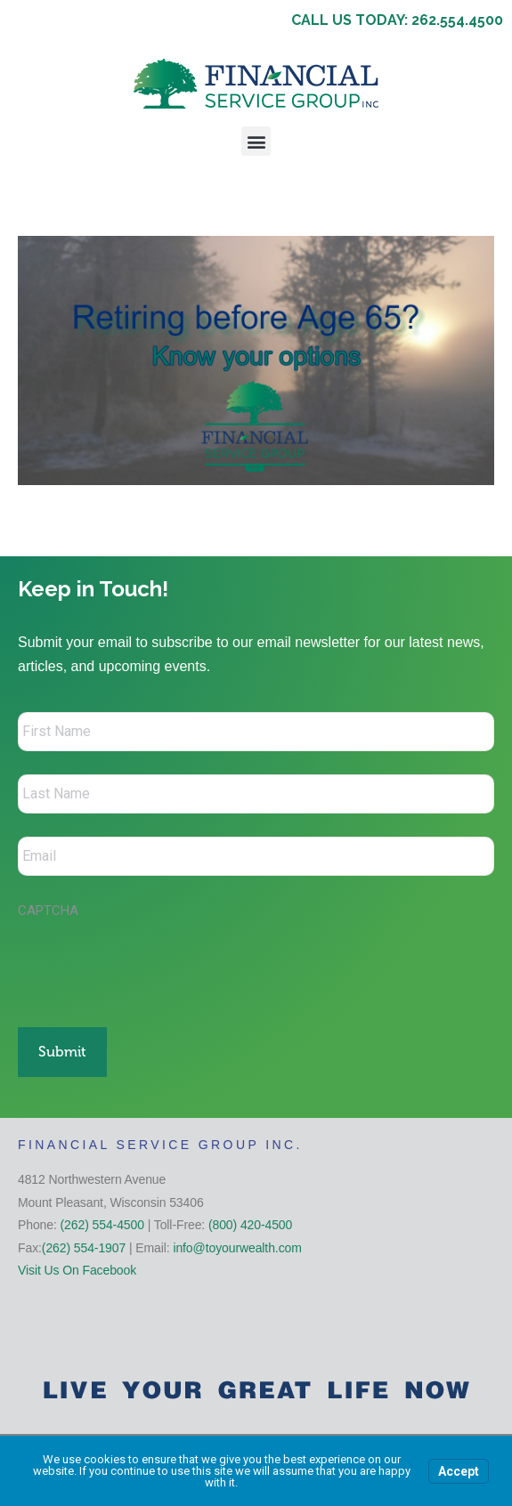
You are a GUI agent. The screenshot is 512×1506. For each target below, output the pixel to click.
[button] (256, 141)
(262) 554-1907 (84, 1248)
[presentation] (153, 964)
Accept (458, 1471)
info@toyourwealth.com (237, 1248)
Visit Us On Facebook (77, 1270)
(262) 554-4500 (102, 1225)
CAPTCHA (48, 911)
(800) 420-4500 (250, 1225)
